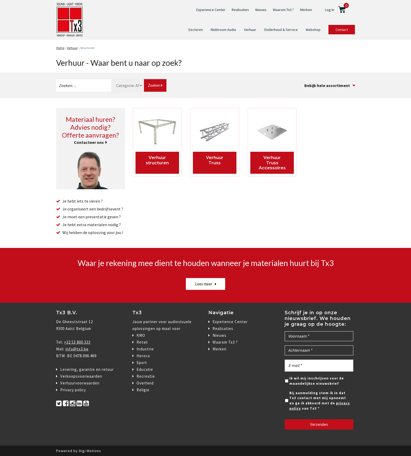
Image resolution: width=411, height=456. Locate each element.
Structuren (87, 48)
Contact (342, 29)
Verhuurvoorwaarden (80, 383)
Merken (306, 9)
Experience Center (210, 9)
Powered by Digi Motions (78, 450)
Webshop (313, 29)
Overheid (145, 383)
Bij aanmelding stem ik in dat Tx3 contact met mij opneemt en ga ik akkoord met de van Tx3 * (319, 401)
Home (60, 48)
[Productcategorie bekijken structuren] (157, 133)
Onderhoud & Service (281, 29)
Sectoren (195, 29)
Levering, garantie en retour (87, 369)
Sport (142, 362)
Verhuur (250, 29)
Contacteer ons (89, 142)
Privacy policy (73, 389)
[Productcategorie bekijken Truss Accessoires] (272, 133)
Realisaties (240, 9)
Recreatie (146, 376)
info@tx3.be (77, 348)
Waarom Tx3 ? (283, 9)
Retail (142, 342)
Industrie (145, 348)
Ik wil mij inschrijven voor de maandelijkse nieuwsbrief (316, 381)
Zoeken (155, 85)
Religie (143, 389)
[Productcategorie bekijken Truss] (214, 133)
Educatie (145, 369)
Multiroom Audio (223, 29)
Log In (329, 9)
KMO (141, 335)
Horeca (143, 355)
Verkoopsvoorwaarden (81, 376)
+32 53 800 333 (77, 342)
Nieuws (261, 9)
